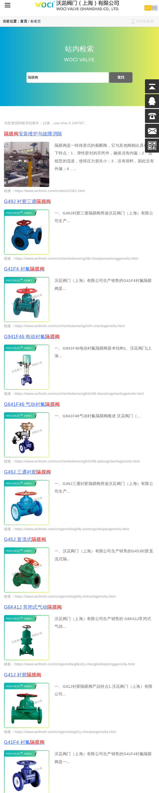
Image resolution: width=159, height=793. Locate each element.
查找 (121, 77)
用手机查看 (145, 21)
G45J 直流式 (25, 539)
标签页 (35, 21)
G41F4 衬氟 (24, 269)
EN (154, 7)
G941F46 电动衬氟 (32, 336)
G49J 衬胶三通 (27, 201)
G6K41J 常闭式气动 (33, 607)
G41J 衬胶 (22, 674)
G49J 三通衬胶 (27, 472)
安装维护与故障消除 (33, 133)
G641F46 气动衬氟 (32, 404)
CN (148, 7)
